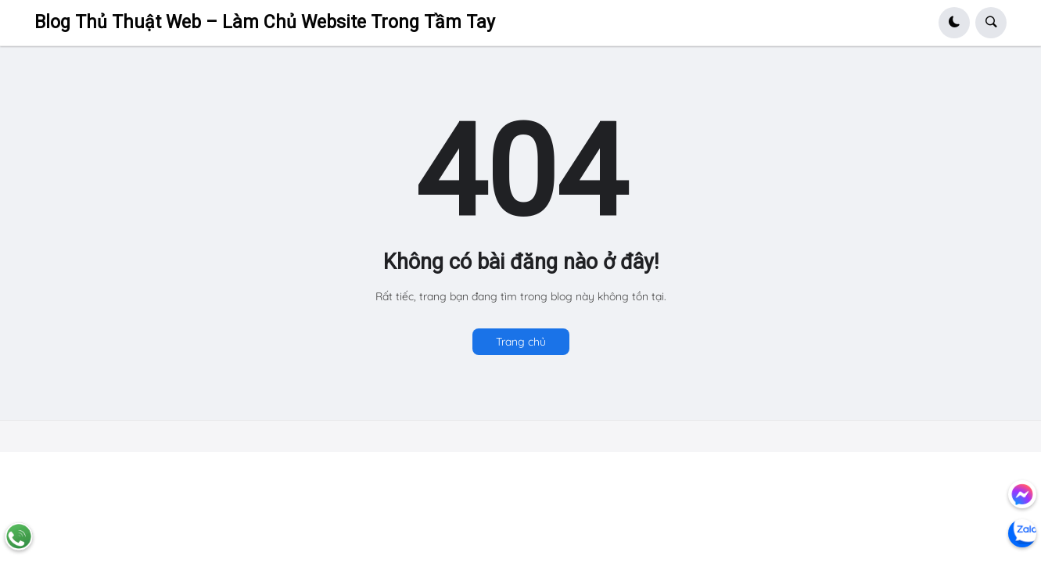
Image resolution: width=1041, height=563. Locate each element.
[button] (954, 22)
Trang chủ (521, 342)
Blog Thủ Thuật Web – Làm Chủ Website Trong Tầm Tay (264, 22)
